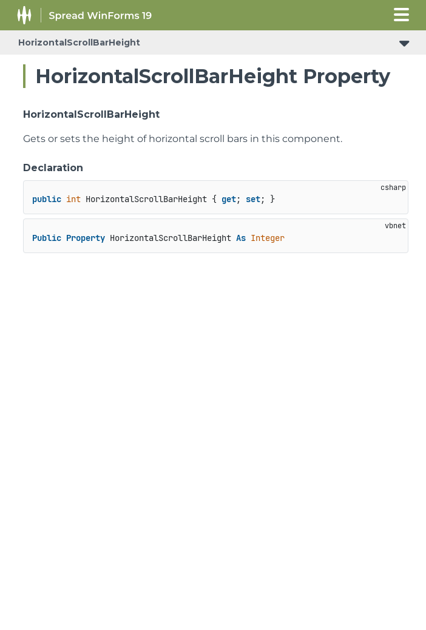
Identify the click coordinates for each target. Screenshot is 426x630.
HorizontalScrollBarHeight (79, 42)
